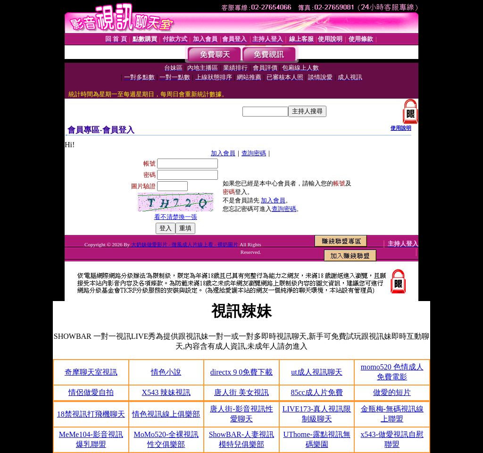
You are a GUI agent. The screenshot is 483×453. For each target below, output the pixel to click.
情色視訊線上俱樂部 (166, 414)
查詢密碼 (254, 153)
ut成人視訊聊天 (316, 372)
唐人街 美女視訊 (241, 392)
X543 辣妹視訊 (166, 392)
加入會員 (223, 153)
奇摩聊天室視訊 (91, 372)
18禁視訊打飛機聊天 (91, 414)
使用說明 (401, 128)
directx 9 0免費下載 (241, 372)
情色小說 (166, 372)
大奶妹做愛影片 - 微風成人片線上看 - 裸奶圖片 (184, 244)
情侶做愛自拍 (91, 392)
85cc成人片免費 (316, 392)
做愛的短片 (392, 392)
